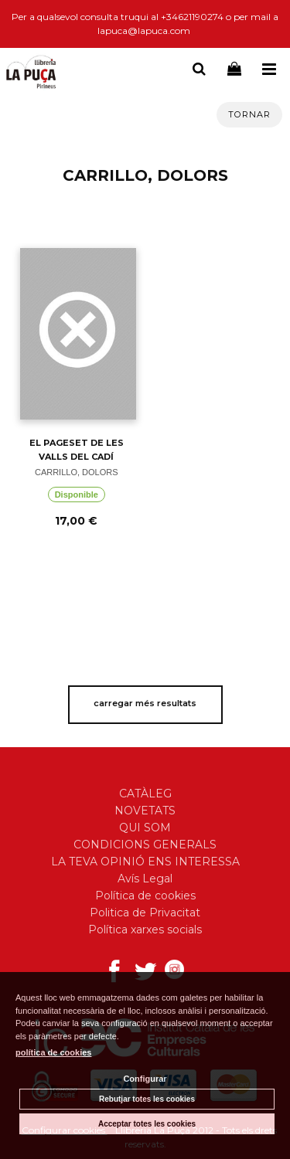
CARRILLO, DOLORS (76, 472)
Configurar (144, 1078)
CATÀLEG (145, 793)
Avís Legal (145, 878)
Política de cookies (145, 895)
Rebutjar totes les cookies (147, 1099)
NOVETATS (145, 810)
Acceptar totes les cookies (147, 1124)
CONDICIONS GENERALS (145, 844)
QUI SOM (145, 827)
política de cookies (53, 1052)
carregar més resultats (145, 703)
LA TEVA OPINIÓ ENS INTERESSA (145, 861)
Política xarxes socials (145, 929)
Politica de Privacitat (145, 912)
